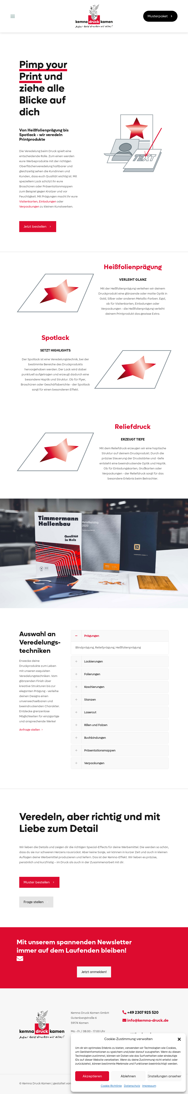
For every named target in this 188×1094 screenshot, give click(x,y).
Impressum (149, 1086)
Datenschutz (132, 1086)
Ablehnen (128, 1076)
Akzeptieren (92, 1076)
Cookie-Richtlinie (111, 1086)
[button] (179, 1039)
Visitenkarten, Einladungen (38, 201)
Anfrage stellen (31, 730)
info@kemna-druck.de (147, 1020)
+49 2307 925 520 (142, 1012)
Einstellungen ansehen (164, 1076)
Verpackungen (29, 206)
